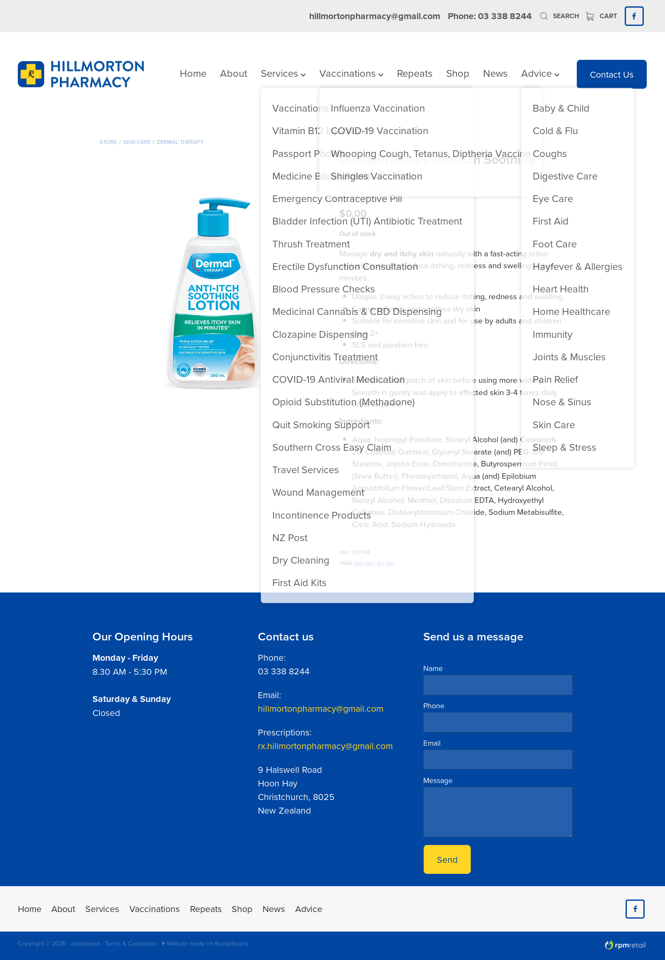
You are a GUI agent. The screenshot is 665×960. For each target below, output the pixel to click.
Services (283, 73)
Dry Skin (386, 563)
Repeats (415, 73)
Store (108, 142)
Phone (433, 706)
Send (447, 859)
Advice (540, 73)
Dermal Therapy (180, 142)
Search (559, 16)
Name (433, 668)
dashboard (85, 943)
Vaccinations (351, 73)
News (495, 73)
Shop (457, 73)
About (233, 73)
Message (438, 780)
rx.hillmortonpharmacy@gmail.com (325, 745)
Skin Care (137, 142)
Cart (601, 16)
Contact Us (612, 74)
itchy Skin (364, 563)
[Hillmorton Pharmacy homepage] (81, 74)
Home (193, 73)
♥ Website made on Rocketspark (205, 943)
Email (432, 743)
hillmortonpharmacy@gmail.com (374, 15)
